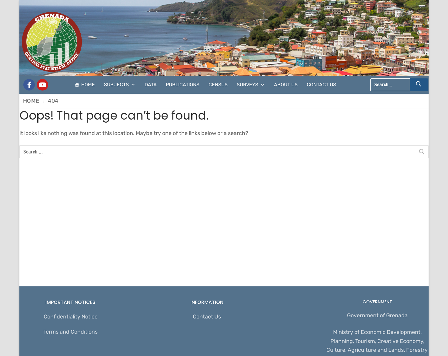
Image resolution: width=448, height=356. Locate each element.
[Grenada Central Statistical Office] (29, 85)
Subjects (119, 85)
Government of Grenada (377, 315)
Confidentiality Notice (71, 316)
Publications (182, 84)
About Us (286, 84)
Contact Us (321, 84)
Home (88, 84)
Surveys (251, 85)
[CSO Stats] (42, 85)
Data (151, 84)
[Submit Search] (419, 84)
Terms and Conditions (70, 331)
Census (218, 84)
